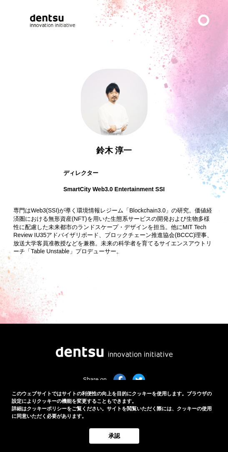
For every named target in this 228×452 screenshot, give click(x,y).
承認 (114, 435)
